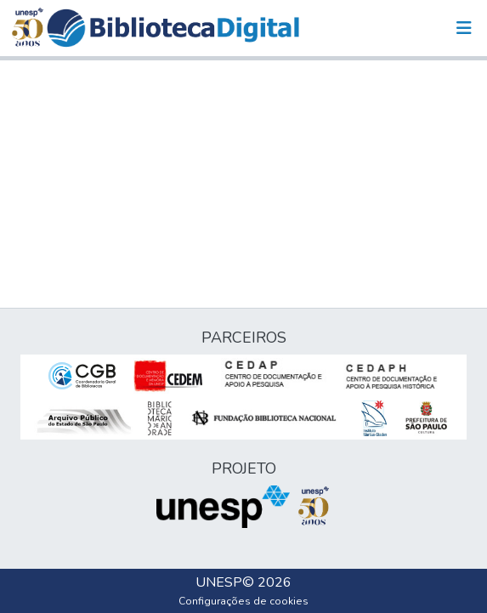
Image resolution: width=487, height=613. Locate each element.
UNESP (218, 582)
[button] (173, 28)
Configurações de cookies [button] (243, 601)
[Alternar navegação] (464, 28)
